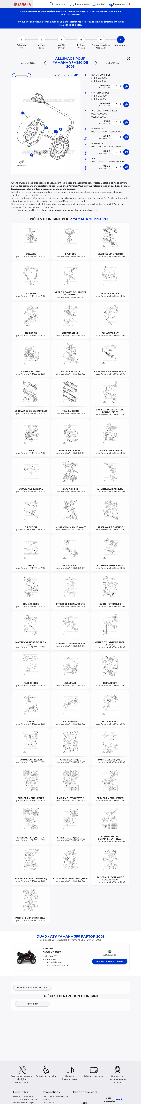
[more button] (120, 86)
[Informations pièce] (85, 138)
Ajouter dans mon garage (109, 961)
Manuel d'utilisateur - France (32, 987)
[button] (128, 58)
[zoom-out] (14, 75)
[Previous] (46, 63)
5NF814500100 (98, 81)
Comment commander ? (26, 1099)
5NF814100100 (98, 99)
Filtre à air (32, 1004)
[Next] (94, 63)
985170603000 (98, 117)
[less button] (113, 86)
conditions (75, 14)
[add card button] (126, 86)
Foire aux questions (23, 1096)
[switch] (76, 75)
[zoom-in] (29, 75)
